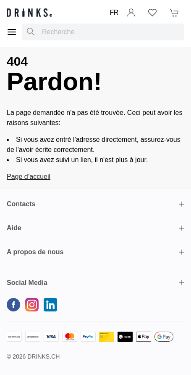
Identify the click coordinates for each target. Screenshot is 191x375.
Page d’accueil (28, 176)
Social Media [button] (27, 282)
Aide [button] (14, 227)
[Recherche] (30, 32)
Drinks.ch (43, 356)
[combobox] (103, 32)
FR (114, 12)
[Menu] (11, 32)
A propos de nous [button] (35, 251)
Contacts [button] (21, 203)
